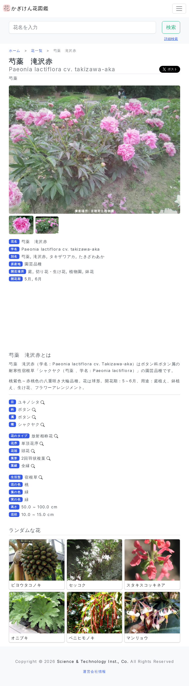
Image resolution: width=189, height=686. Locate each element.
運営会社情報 (94, 671)
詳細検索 (171, 39)
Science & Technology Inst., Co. (93, 661)
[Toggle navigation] (179, 9)
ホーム (14, 50)
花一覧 (37, 50)
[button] (21, 225)
